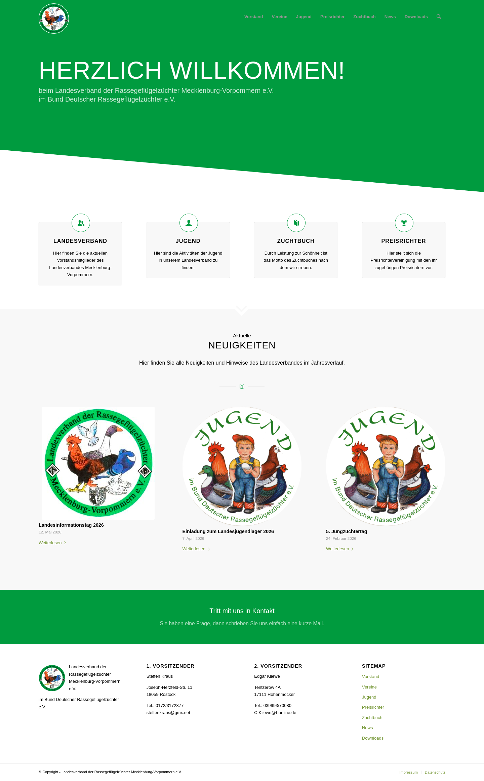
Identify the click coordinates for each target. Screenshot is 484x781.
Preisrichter (403, 241)
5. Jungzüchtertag (346, 531)
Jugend (188, 241)
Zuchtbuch (296, 241)
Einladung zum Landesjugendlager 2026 (228, 531)
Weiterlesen (54, 542)
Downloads (373, 738)
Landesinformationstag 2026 (71, 525)
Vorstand (370, 676)
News (367, 727)
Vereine (369, 687)
